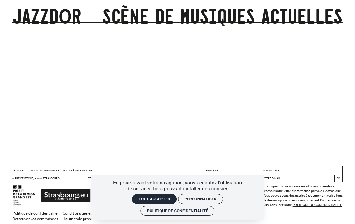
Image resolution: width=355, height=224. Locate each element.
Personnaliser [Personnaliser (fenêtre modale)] (201, 199)
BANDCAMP (211, 170)
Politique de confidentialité (317, 205)
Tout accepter (154, 199)
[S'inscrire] (338, 178)
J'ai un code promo (78, 219)
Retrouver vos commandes (35, 219)
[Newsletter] (297, 178)
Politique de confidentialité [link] (177, 210)
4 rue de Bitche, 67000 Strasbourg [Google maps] (36, 178)
